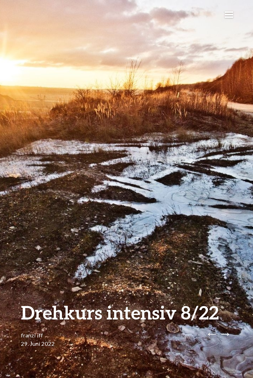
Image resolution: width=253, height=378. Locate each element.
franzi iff (32, 335)
